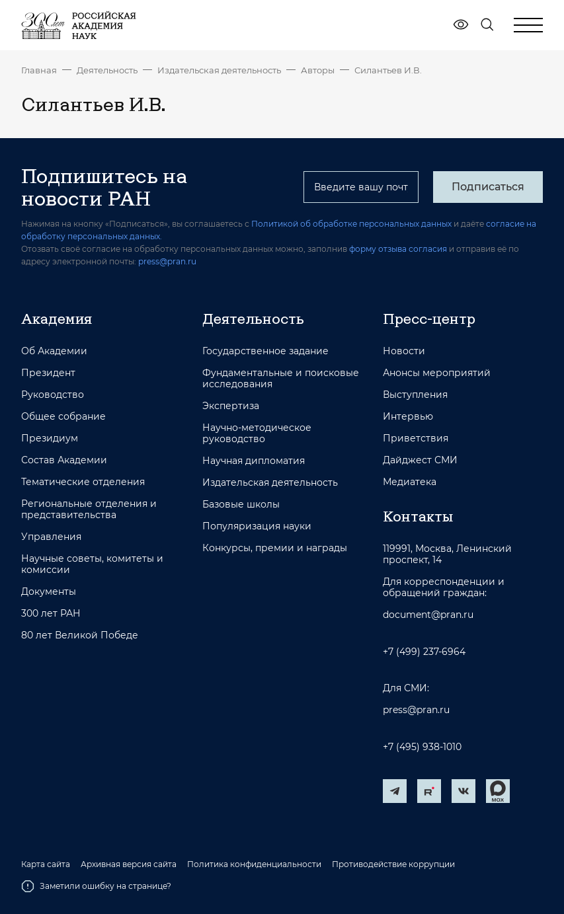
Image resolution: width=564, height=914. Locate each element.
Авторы (318, 70)
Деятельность (107, 70)
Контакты (418, 516)
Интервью (408, 416)
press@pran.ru (167, 261)
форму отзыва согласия (398, 249)
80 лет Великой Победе (79, 635)
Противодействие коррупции (393, 864)
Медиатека (409, 482)
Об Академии (54, 351)
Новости (404, 351)
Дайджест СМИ (420, 460)
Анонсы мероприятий (437, 373)
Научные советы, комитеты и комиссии (92, 564)
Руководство (52, 394)
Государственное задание (265, 351)
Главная (39, 70)
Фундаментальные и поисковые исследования (280, 378)
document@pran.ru (428, 615)
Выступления (415, 394)
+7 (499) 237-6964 (424, 652)
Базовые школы (241, 504)
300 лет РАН (51, 613)
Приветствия (415, 438)
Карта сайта (45, 864)
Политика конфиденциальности (254, 864)
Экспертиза (230, 406)
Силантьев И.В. (388, 70)
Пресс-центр (429, 318)
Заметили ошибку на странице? (96, 886)
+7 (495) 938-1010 (422, 747)
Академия (56, 318)
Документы (48, 591)
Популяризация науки (256, 526)
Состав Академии (64, 460)
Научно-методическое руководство (256, 433)
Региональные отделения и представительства (89, 509)
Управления (51, 537)
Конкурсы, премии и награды (274, 548)
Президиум (49, 438)
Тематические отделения (83, 482)
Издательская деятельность (219, 70)
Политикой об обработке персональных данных (351, 224)
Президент (48, 373)
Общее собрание (63, 416)
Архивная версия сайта (129, 864)
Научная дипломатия (253, 461)
